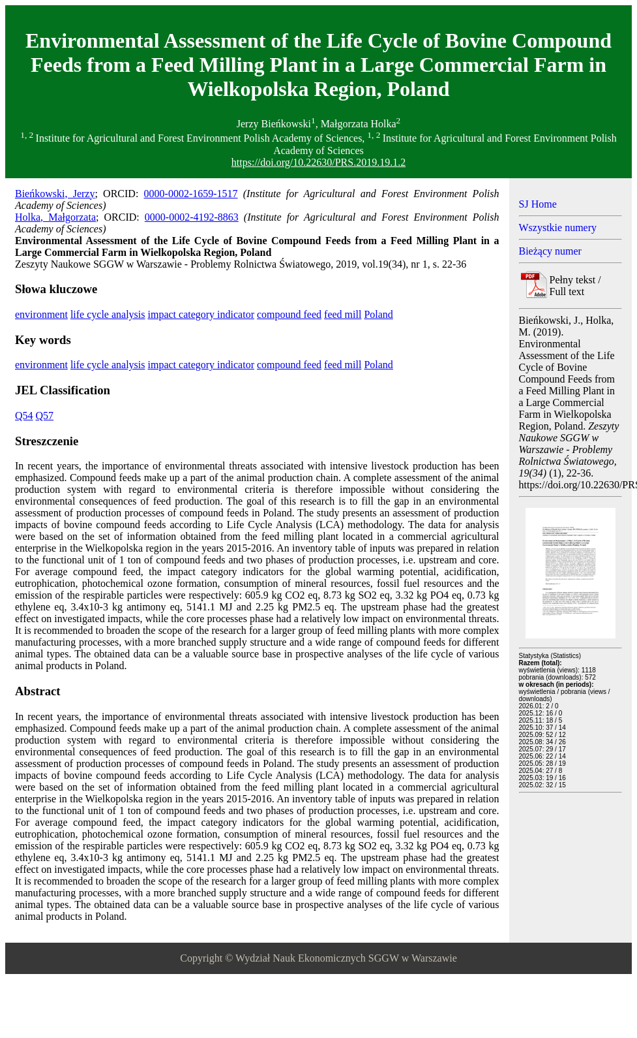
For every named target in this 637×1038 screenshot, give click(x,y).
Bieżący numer (550, 251)
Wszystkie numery (558, 227)
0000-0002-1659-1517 (191, 193)
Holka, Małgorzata (55, 217)
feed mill (342, 314)
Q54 (24, 415)
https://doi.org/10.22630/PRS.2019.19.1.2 (318, 162)
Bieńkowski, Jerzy (55, 193)
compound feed (289, 314)
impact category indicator (201, 314)
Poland (378, 314)
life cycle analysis (107, 314)
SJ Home (538, 204)
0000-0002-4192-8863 (192, 217)
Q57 (45, 415)
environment (41, 314)
